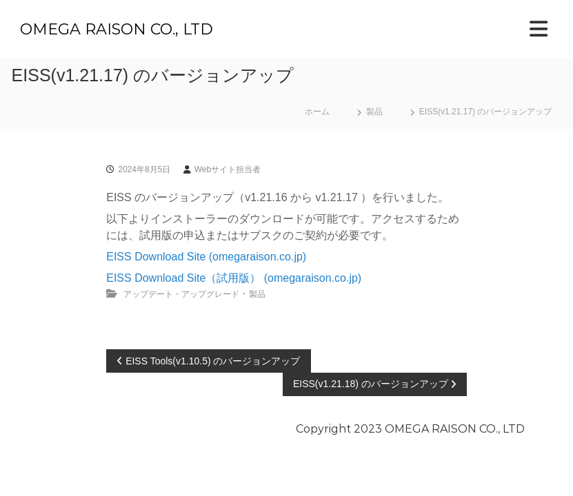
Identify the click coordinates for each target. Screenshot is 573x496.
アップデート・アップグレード (181, 294)
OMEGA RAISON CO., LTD (116, 29)
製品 (374, 111)
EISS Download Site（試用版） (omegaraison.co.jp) (233, 278)
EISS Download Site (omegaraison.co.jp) (206, 256)
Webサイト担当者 (227, 169)
